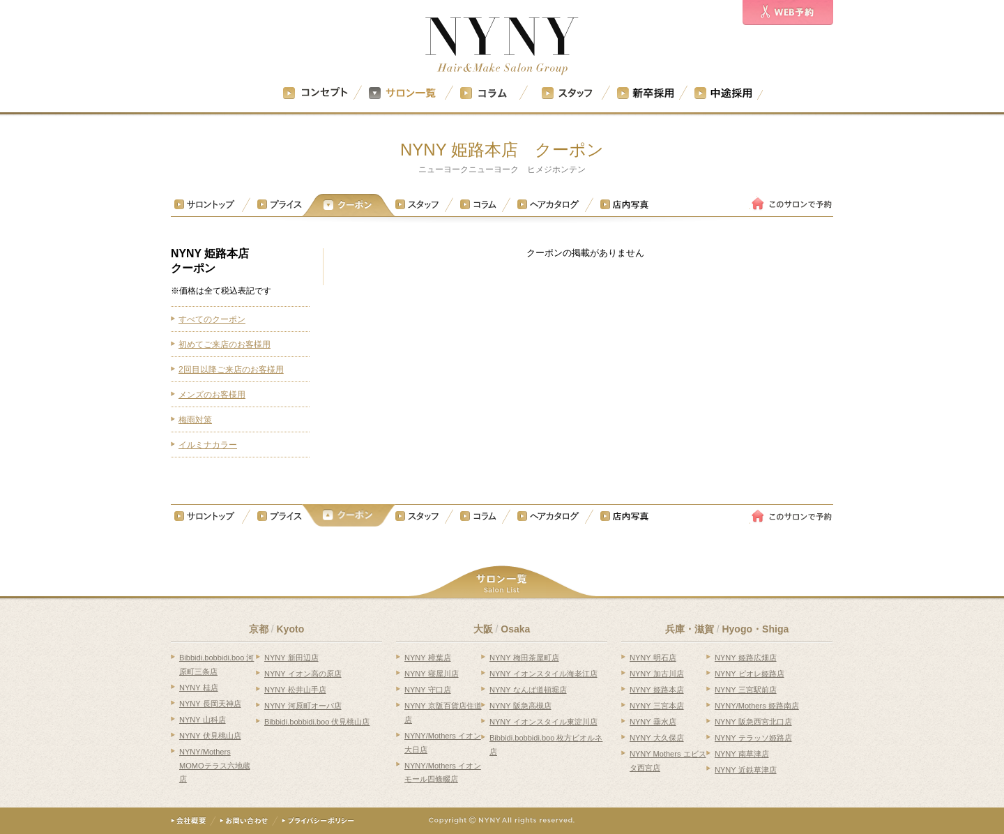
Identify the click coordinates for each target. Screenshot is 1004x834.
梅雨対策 (195, 420)
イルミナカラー (207, 445)
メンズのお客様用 (211, 395)
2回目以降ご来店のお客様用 (231, 369)
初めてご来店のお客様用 (224, 344)
